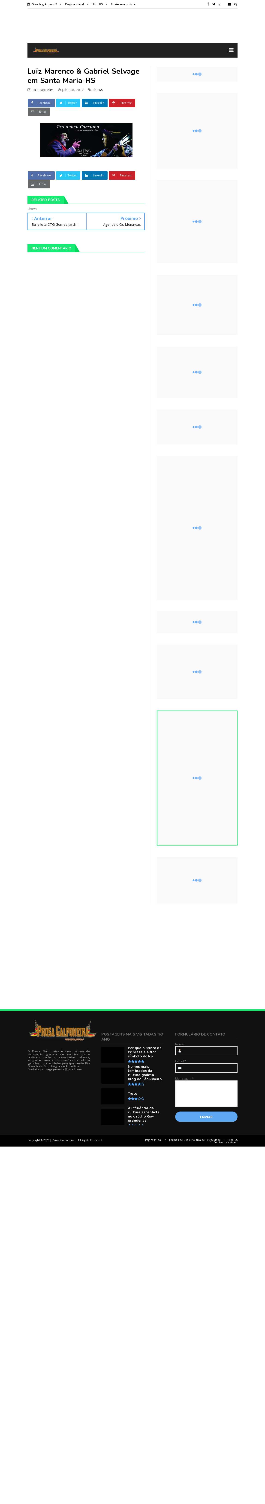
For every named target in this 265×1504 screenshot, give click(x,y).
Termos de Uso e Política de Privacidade (195, 1139)
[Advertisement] (65, 957)
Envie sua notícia (123, 4)
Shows (98, 90)
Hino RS (97, 4)
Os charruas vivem (226, 1142)
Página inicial (74, 4)
